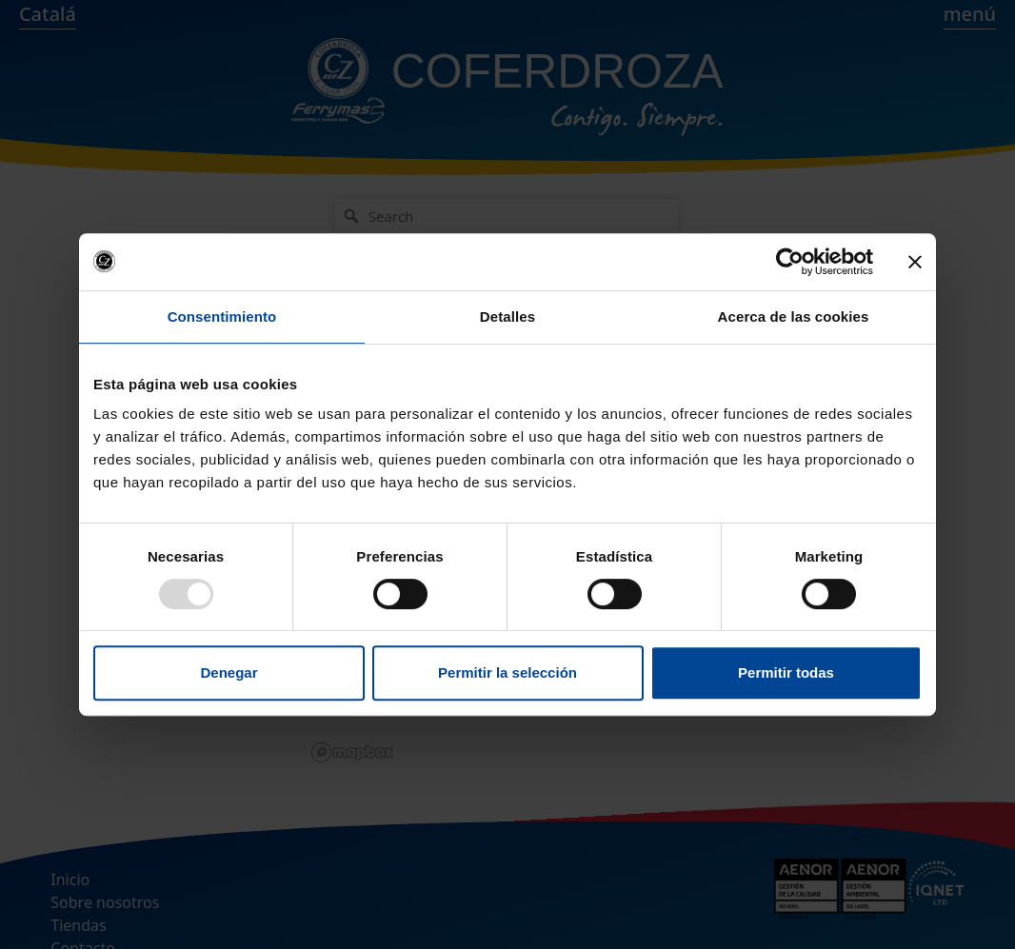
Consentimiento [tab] (222, 316)
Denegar (228, 672)
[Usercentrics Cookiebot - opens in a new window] (790, 261)
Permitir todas (786, 672)
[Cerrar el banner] (915, 261)
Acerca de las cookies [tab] (793, 316)
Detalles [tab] (507, 316)
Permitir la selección (507, 672)
